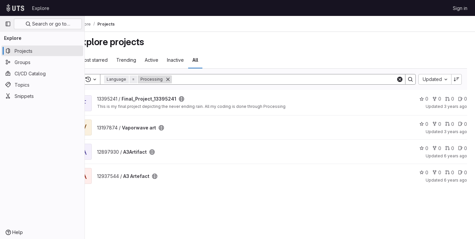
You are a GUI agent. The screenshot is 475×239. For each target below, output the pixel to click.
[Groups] (42, 62)
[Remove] (185, 79)
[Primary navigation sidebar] (8, 24)
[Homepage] (15, 8)
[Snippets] (42, 96)
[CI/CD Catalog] (42, 73)
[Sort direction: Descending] (456, 79)
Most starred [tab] (111, 60)
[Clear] (400, 79)
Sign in (460, 8)
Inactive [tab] (192, 60)
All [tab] (212, 60)
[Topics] (42, 84)
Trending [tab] (143, 60)
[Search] (292, 79)
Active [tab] (168, 60)
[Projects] (42, 50)
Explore (40, 8)
